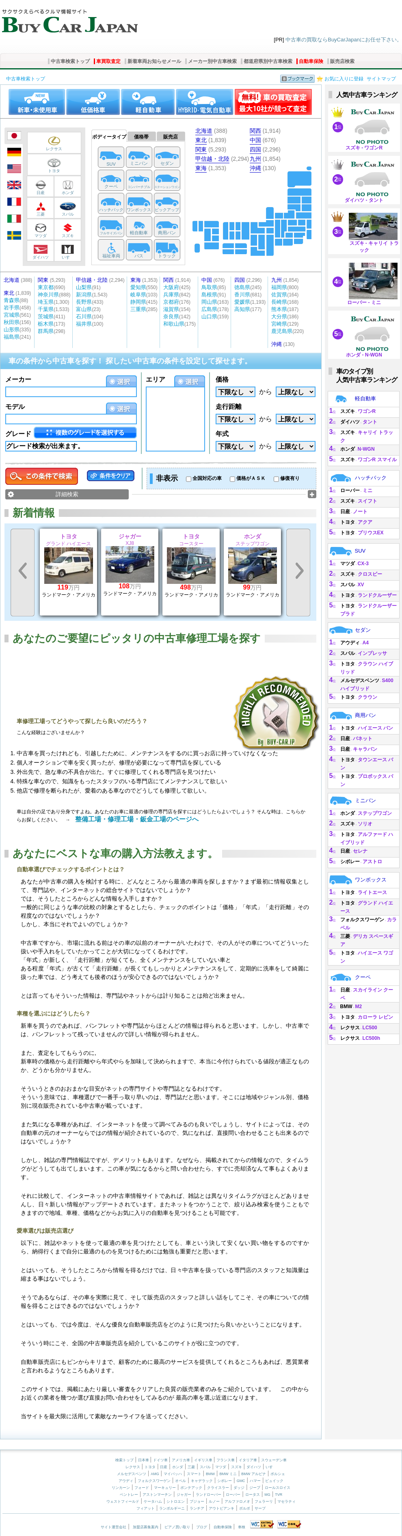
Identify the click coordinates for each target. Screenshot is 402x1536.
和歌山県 (173, 324)
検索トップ (124, 1460)
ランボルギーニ (172, 1508)
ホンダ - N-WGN (364, 355)
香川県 (242, 295)
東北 (201, 140)
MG (267, 1495)
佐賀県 (279, 295)
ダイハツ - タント (364, 200)
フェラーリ (264, 1501)
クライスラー (218, 1488)
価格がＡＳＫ (251, 478)
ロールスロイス (277, 1488)
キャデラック (202, 1481)
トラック (167, 255)
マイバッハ (173, 1474)
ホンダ (67, 187)
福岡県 (279, 287)
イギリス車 (204, 1460)
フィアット (145, 1508)
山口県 (209, 316)
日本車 (144, 1460)
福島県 (11, 337)
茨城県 (46, 316)
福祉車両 (111, 255)
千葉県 (46, 309)
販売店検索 (342, 61)
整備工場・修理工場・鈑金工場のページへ (137, 819)
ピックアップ (167, 209)
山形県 (11, 329)
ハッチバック (111, 209)
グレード (18, 433)
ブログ (201, 1527)
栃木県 (46, 324)
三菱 (40, 209)
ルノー (214, 1501)
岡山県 (209, 302)
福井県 (84, 324)
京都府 (171, 302)
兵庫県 (171, 295)
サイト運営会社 (113, 1527)
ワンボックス (139, 209)
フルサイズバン (111, 233)
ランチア (197, 1508)
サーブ (260, 1508)
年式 (222, 433)
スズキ (67, 230)
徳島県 (242, 287)
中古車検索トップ (70, 61)
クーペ (111, 186)
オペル (180, 1481)
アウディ (350, 643)
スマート (194, 1474)
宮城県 (11, 315)
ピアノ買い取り (177, 1527)
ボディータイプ (109, 137)
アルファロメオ (237, 1501)
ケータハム (153, 1501)
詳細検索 (67, 494)
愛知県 (138, 287)
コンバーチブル (139, 187)
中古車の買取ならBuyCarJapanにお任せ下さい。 (343, 40)
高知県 (242, 309)
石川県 (84, 316)
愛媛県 (242, 302)
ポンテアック (191, 1488)
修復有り (290, 478)
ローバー (350, 490)
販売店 (170, 137)
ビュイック (274, 1481)
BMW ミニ (228, 1474)
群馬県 (46, 331)
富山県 (84, 309)
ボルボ (244, 1508)
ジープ (254, 1488)
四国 (255, 149)
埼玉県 (46, 302)
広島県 (209, 309)
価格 (222, 379)
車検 (241, 1527)
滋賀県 (171, 309)
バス (138, 255)
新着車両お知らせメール (154, 61)
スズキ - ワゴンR (364, 148)
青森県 (11, 300)
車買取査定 (108, 61)
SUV (111, 164)
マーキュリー (165, 1488)
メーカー (18, 379)
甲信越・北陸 (212, 159)
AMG (155, 1474)
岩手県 (11, 308)
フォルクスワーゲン (362, 919)
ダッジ (238, 1488)
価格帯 (141, 137)
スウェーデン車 (274, 1460)
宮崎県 (279, 324)
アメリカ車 (181, 1460)
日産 (40, 187)
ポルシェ (277, 1474)
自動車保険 (311, 61)
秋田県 (11, 322)
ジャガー (184, 1495)
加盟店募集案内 (145, 1527)
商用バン (167, 232)
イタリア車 (248, 1460)
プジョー (197, 1501)
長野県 (84, 302)
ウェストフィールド (122, 1501)
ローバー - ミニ (364, 302)
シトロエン (175, 1501)
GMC (241, 1481)
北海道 (203, 130)
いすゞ (67, 252)
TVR (278, 1495)
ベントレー (129, 1495)
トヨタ (47, 165)
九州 (255, 159)
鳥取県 (209, 287)
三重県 (138, 309)
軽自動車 (139, 232)
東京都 (46, 287)
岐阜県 (138, 295)
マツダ (40, 230)
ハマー (255, 1481)
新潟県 (84, 295)
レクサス (47, 143)
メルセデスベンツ (359, 680)
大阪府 (171, 287)
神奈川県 (48, 295)
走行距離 (229, 406)
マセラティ (286, 1501)
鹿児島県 (281, 331)
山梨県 (84, 287)
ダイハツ (40, 252)
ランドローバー (208, 1495)
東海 (201, 168)
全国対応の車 (207, 478)
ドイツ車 (161, 1460)
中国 (255, 140)
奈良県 (171, 316)
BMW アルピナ (253, 1474)
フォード (141, 1488)
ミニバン (139, 163)
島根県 (209, 295)
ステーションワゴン (167, 187)
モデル (15, 406)
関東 (201, 149)
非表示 (167, 478)
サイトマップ (381, 79)
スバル (67, 209)
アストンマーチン (157, 1495)
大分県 (279, 316)
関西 (255, 130)
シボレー (350, 861)
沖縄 (255, 168)
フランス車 (226, 1460)
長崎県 (279, 302)
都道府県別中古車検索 (268, 61)
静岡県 (138, 302)
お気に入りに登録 (343, 79)
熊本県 (279, 309)
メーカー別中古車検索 (212, 61)
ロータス (252, 1495)
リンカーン (121, 1488)
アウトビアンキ (221, 1508)
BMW (346, 1006)
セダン (167, 163)
